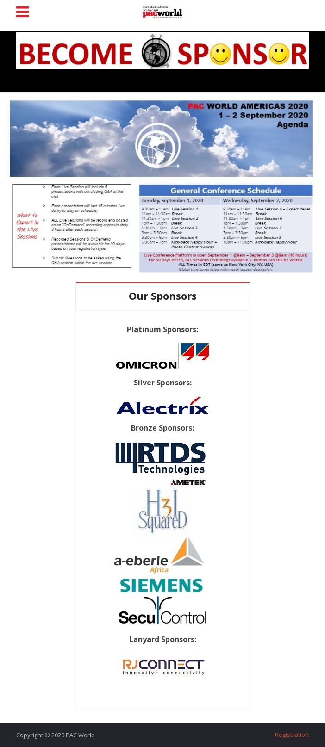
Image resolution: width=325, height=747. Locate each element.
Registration (292, 734)
